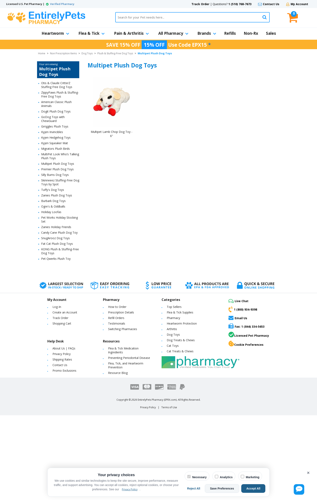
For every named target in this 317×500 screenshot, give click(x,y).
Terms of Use (169, 407)
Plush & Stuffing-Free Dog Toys (115, 53)
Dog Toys (87, 53)
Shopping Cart (61, 323)
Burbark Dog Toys (53, 201)
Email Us (237, 318)
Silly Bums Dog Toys (55, 175)
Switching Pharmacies (122, 329)
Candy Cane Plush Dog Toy (59, 232)
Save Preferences (227, 488)
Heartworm (55, 33)
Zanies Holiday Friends (56, 227)
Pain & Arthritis (131, 33)
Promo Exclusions (64, 370)
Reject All (202, 488)
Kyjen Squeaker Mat (54, 143)
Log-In (56, 307)
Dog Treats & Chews (181, 340)
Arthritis (172, 329)
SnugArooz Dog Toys (55, 238)
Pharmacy (173, 318)
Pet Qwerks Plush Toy (56, 259)
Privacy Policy (61, 354)
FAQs (71, 348)
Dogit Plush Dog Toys (56, 111)
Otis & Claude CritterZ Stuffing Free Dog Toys (56, 85)
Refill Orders (116, 318)
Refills (230, 33)
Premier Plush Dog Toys (57, 169)
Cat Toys (173, 346)
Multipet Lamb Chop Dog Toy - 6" (111, 134)
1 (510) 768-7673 (240, 4)
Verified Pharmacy (62, 4)
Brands (206, 33)
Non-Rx (251, 33)
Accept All (255, 488)
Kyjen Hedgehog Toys (56, 137)
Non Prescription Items (63, 53)
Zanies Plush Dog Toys (56, 195)
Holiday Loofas (51, 212)
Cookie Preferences (245, 344)
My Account (299, 4)
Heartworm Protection (182, 323)
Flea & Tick (91, 33)
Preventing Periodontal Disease (129, 358)
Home (41, 53)
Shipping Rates (62, 359)
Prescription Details (121, 312)
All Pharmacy (173, 33)
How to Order (117, 307)
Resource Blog (118, 373)
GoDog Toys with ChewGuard (53, 119)
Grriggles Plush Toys (54, 126)
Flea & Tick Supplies (180, 312)
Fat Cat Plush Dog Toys (57, 244)
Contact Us (271, 4)
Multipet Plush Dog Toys (57, 164)
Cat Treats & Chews (180, 351)
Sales (271, 33)
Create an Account (64, 312)
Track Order (200, 4)
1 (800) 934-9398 (242, 309)
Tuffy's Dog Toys (52, 190)
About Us (58, 348)
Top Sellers (174, 307)
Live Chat (238, 301)
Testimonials (116, 323)
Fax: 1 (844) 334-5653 (246, 325)
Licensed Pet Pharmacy (248, 335)
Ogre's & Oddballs (53, 206)
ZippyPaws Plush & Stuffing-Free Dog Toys (60, 94)
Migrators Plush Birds (55, 149)
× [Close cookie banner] (308, 472)
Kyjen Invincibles (52, 132)
